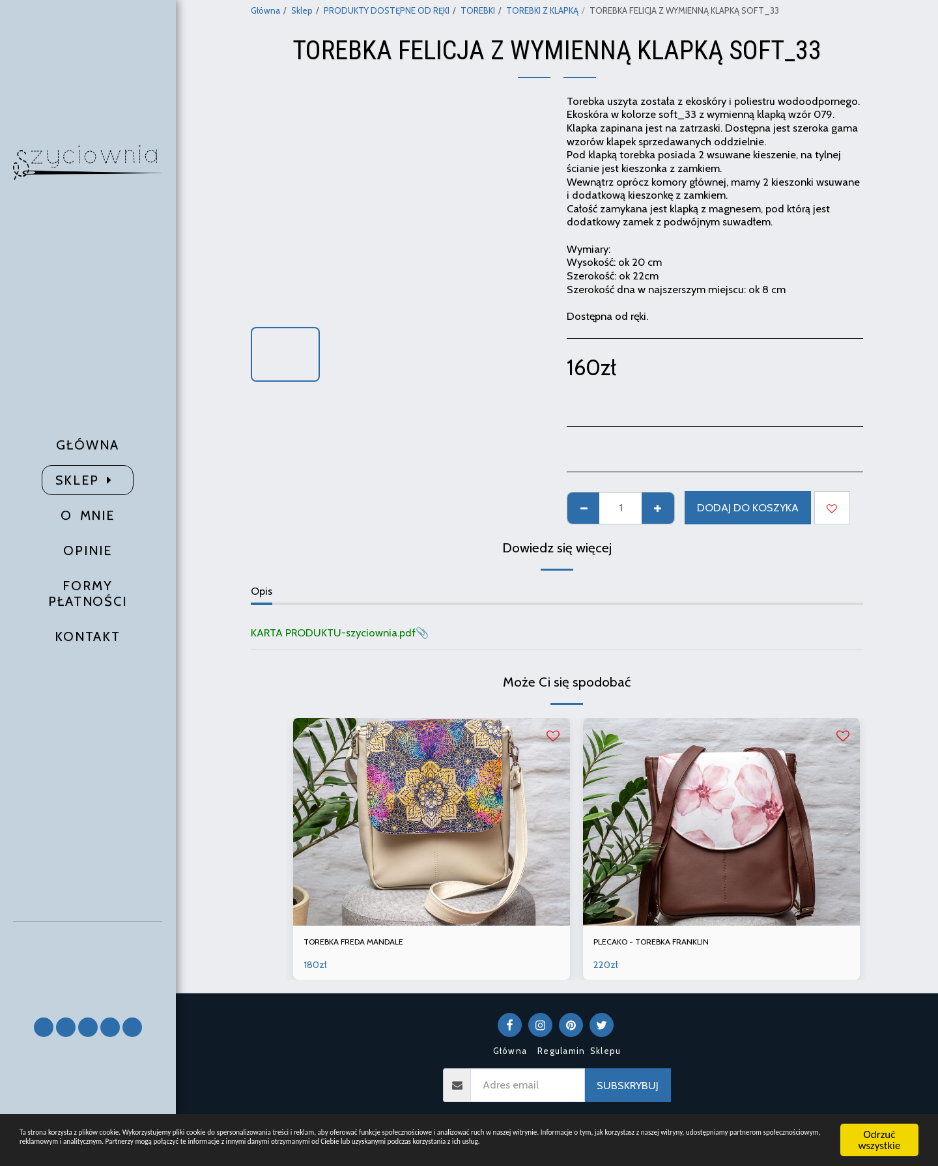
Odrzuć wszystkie (880, 1125)
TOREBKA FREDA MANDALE (370, 943)
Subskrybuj (628, 1088)
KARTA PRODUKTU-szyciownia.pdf (333, 632)
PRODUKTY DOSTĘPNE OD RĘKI (386, 10)
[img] (431, 822)
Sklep (302, 10)
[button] (88, 963)
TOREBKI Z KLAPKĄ (542, 10)
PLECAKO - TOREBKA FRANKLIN (668, 943)
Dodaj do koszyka (748, 507)
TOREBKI (478, 10)
